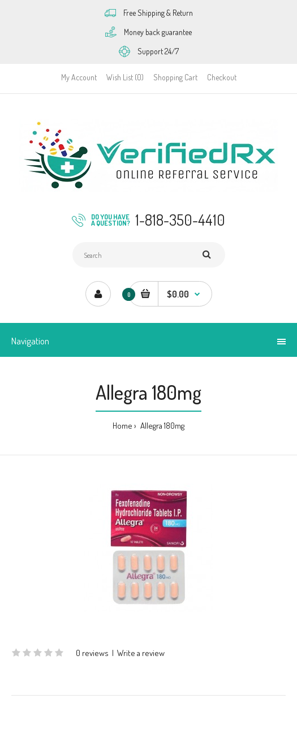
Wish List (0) (125, 77)
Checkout (221, 77)
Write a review (141, 653)
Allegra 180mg (161, 425)
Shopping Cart (175, 77)
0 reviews (92, 653)
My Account (79, 77)
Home (122, 425)
